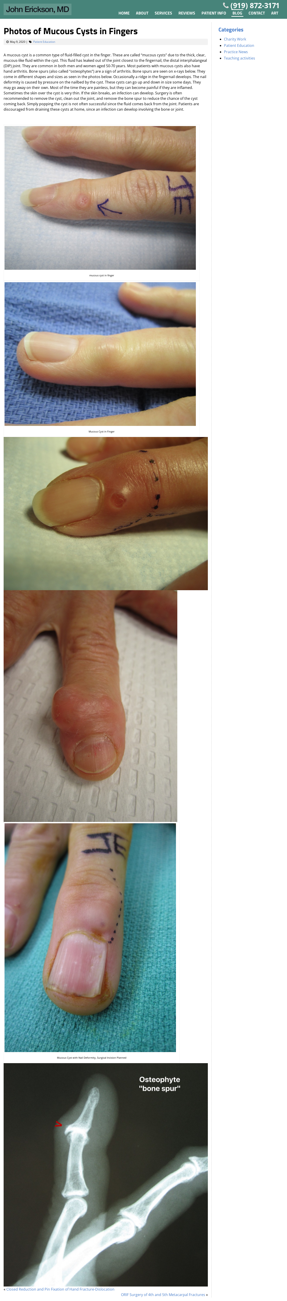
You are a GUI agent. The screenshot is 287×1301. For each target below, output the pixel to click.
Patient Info (214, 13)
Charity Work (235, 39)
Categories (230, 29)
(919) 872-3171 (255, 5)
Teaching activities (239, 58)
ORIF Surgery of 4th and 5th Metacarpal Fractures (163, 1294)
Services (163, 13)
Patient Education (44, 42)
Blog (237, 13)
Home (124, 13)
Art (274, 13)
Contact (257, 13)
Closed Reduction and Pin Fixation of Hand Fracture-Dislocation (60, 1289)
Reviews (186, 13)
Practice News (236, 51)
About (142, 13)
